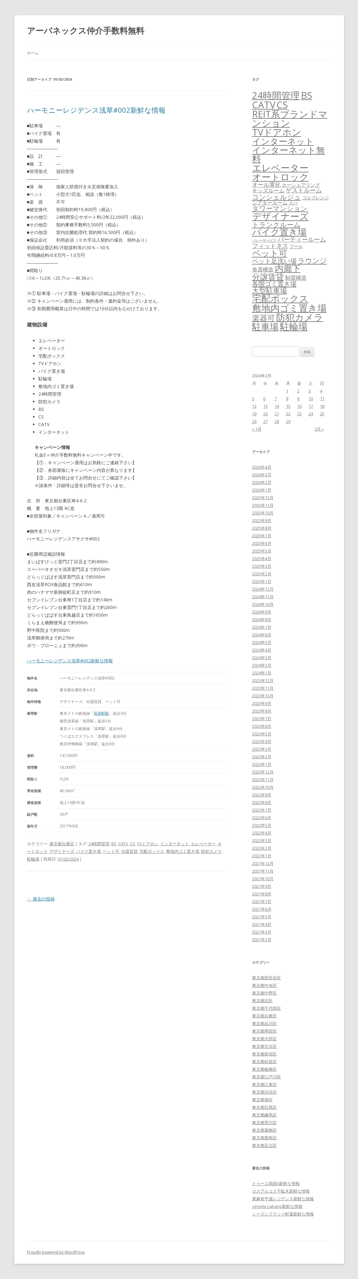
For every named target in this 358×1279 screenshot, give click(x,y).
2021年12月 (263, 863)
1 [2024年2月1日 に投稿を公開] (287, 391)
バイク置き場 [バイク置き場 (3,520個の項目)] (279, 232)
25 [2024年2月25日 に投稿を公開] (322, 414)
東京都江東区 (264, 1084)
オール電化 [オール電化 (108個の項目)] (266, 184)
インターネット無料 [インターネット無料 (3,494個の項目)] (288, 154)
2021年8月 (261, 894)
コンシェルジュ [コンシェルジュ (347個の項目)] (276, 196)
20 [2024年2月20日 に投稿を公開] (265, 414)
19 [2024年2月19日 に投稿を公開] (254, 414)
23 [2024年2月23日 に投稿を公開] (299, 414)
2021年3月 (261, 932)
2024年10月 (263, 604)
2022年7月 (261, 810)
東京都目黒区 (264, 1107)
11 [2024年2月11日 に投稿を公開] (322, 398)
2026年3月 (261, 475)
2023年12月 (263, 680)
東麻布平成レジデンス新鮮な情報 (283, 1199)
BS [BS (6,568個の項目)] (306, 95)
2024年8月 (261, 619)
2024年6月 (261, 635)
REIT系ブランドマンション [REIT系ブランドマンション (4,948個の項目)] (290, 118)
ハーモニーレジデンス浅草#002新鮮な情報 (96, 110)
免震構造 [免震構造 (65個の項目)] (263, 269)
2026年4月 (261, 467)
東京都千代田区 (266, 1008)
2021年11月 (263, 871)
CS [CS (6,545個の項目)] (282, 104)
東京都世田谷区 (266, 978)
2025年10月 (263, 513)
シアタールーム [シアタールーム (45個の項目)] (270, 202)
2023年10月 (263, 696)
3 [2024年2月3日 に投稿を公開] (310, 391)
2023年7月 (261, 718)
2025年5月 (261, 551)
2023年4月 (261, 741)
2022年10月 (263, 787)
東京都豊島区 (264, 1138)
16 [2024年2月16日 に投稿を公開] (299, 406)
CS (132, 844)
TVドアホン (147, 844)
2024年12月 (263, 589)
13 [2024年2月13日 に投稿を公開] (265, 406)
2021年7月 (261, 901)
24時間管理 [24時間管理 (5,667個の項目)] (276, 95)
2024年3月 (261, 657)
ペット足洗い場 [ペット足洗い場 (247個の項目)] (274, 260)
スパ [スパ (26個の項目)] (293, 203)
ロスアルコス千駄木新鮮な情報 (281, 1191)
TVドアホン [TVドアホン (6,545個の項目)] (276, 132)
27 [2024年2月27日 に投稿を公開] (265, 421)
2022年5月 (261, 825)
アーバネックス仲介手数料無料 (85, 30)
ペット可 (111, 851)
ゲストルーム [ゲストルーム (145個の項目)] (304, 190)
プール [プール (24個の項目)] (296, 246)
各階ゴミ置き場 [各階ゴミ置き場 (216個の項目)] (274, 283)
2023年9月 (261, 703)
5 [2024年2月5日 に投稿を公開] (253, 398)
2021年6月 (261, 909)
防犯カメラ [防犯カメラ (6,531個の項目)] (299, 317)
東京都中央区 (264, 985)
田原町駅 (101, 713)
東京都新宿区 (264, 1054)
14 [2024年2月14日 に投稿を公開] (277, 406)
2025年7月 (261, 536)
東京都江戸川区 (266, 1077)
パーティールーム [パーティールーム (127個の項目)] (302, 239)
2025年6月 (261, 543)
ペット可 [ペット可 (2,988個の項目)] (269, 253)
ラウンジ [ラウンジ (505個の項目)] (312, 260)
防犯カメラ (211, 851)
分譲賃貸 (129, 851)
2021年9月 (261, 886)
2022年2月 (261, 848)
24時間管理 (98, 844)
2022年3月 (261, 840)
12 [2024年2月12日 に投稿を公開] (254, 406)
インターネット (174, 844)
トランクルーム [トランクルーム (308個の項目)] (276, 224)
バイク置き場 (88, 851)
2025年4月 (261, 558)
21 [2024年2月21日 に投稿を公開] (277, 414)
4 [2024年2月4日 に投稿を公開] (321, 391)
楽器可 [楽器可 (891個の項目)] (263, 317)
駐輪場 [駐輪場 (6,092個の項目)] (294, 326)
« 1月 (257, 429)
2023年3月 (261, 749)
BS (113, 844)
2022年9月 (261, 795)
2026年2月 (261, 482)
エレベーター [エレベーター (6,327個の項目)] (280, 167)
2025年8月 (261, 528)
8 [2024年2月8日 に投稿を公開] (287, 398)
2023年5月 (261, 734)
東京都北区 (262, 1000)
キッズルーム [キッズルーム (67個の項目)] (268, 190)
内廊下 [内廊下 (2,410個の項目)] (288, 268)
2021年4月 (261, 924)
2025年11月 (263, 505)
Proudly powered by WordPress (56, 1252)
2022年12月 (263, 772)
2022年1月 (261, 856)
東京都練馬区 (264, 1115)
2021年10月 (263, 878)
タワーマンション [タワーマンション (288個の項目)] (280, 208)
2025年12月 (263, 497)
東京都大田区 (264, 1038)
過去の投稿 (41, 899)
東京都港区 (262, 1099)
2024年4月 (261, 650)
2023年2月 (261, 757)
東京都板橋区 (264, 1069)
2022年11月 (263, 779)
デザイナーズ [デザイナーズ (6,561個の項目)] (280, 216)
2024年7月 (261, 627)
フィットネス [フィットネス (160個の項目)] (270, 245)
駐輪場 (33, 859)
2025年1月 (261, 581)
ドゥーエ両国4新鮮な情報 (276, 1183)
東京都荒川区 (264, 1122)
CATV (123, 844)
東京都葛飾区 (264, 1130)
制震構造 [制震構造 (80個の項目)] (296, 277)
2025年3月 (261, 566)
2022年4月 (261, 833)
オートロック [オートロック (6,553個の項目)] (280, 177)
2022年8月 (261, 802)
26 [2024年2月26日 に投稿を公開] (254, 421)
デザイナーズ (61, 851)
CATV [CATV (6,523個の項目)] (263, 104)
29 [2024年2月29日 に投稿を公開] (288, 421)
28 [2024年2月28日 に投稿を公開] (277, 421)
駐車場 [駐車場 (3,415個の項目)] (265, 326)
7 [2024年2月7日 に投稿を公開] (276, 398)
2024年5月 (261, 642)
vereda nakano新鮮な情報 (277, 1206)
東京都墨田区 (264, 1031)
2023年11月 (263, 688)
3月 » (319, 429)
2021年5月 (261, 917)
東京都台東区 (61, 844)
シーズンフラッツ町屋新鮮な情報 (283, 1214)
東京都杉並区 (264, 1061)
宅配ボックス (152, 851)
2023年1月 (261, 764)
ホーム (32, 53)
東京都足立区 (264, 1145)
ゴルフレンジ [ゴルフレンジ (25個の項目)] (315, 198)
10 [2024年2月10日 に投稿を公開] (311, 398)
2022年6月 (261, 817)
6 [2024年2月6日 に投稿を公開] (264, 398)
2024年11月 (263, 596)
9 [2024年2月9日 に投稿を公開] (298, 398)
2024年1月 (261, 673)
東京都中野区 (264, 993)
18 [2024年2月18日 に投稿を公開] (322, 406)
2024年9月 (261, 612)
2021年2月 (261, 939)
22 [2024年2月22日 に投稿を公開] (288, 414)
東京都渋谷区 (264, 1092)
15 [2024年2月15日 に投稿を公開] (288, 406)
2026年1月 (261, 490)
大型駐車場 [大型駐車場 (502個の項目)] (269, 290)
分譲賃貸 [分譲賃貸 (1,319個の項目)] (268, 276)
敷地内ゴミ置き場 (182, 851)
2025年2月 (261, 574)
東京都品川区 (264, 1023)
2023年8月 (261, 711)
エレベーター (203, 844)
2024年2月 (261, 665)
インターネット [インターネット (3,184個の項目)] (283, 141)
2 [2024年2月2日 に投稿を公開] (298, 391)
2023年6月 (261, 726)
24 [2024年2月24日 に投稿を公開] (311, 414)
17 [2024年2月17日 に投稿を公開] (311, 406)
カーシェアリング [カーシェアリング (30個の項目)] (301, 185)
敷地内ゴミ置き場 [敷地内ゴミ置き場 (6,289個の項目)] (289, 308)
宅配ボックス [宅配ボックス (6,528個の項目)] (280, 298)
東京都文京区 (264, 1046)
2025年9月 (261, 520)
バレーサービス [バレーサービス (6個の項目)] (264, 240)
